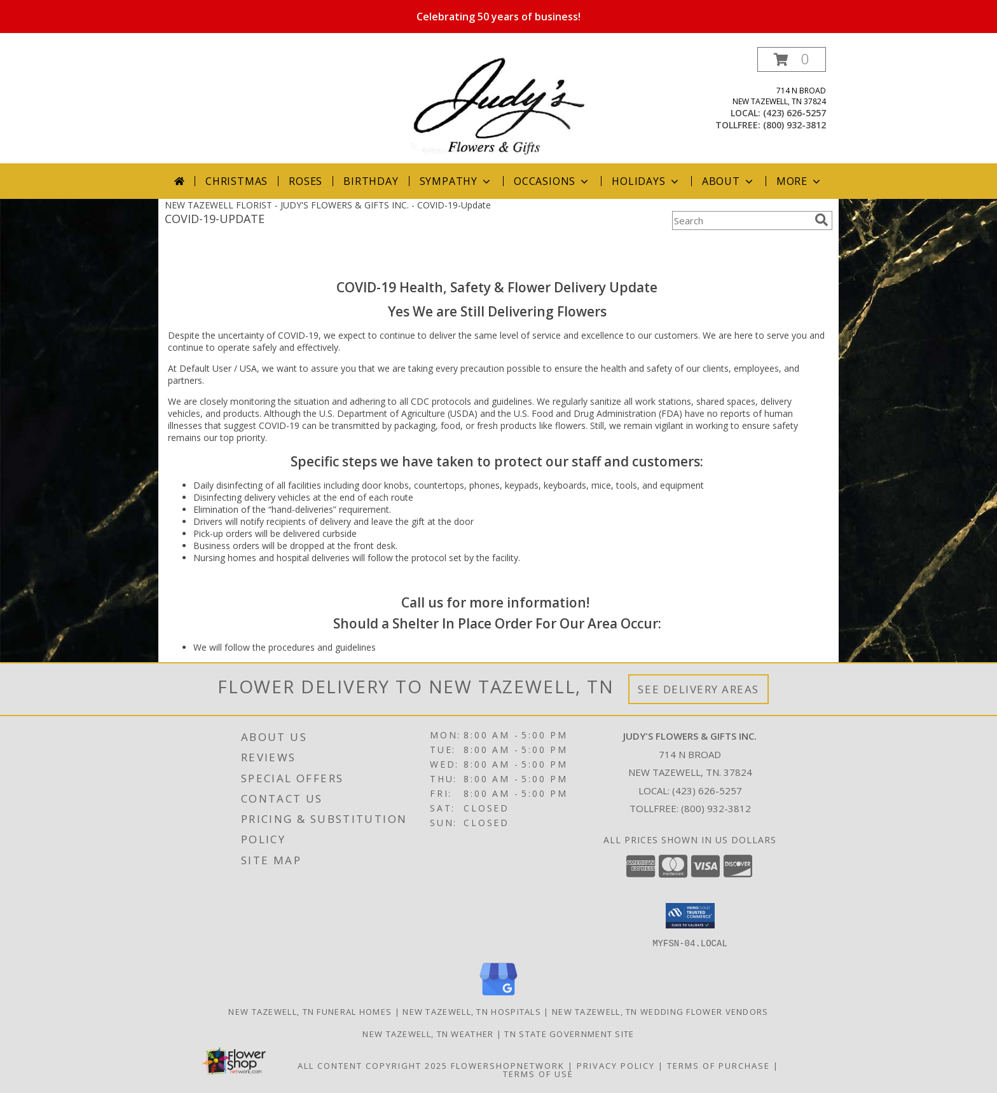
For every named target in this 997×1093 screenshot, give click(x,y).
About (728, 181)
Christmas (236, 181)
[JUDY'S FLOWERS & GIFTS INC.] (498, 105)
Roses (305, 181)
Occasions (552, 181)
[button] (791, 59)
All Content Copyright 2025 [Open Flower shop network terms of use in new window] (373, 1065)
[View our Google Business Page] (498, 995)
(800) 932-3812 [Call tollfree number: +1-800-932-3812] (794, 125)
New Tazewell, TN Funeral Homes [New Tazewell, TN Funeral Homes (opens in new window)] (310, 1011)
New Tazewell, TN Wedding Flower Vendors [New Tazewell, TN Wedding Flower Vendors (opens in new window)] (660, 1011)
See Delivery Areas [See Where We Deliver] (698, 689)
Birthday (370, 181)
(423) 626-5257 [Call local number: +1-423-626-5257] (794, 113)
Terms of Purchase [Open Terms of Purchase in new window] (718, 1065)
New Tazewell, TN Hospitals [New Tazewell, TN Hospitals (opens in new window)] (471, 1011)
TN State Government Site (569, 1033)
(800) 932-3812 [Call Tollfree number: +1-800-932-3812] (716, 808)
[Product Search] (741, 220)
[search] (821, 220)
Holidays (646, 181)
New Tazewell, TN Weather (427, 1033)
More (799, 181)
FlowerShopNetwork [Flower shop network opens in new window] (508, 1065)
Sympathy (456, 181)
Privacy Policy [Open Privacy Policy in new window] (616, 1065)
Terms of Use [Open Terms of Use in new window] (538, 1073)
